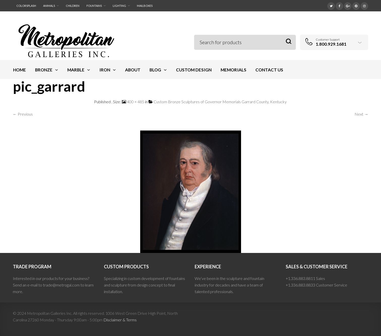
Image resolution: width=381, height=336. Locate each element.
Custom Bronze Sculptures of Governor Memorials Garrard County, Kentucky (220, 101)
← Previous (23, 114)
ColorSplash (26, 5)
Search (289, 41)
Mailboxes (145, 5)
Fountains (94, 5)
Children (72, 5)
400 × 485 (135, 101)
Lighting (119, 5)
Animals (49, 5)
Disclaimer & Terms (120, 319)
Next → (361, 114)
